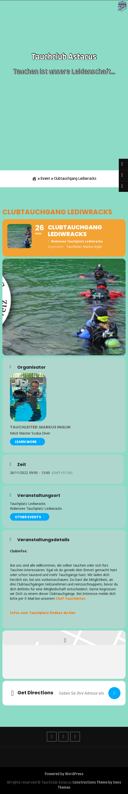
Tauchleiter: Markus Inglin (40, 427)
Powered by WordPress (64, 774)
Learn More (27, 442)
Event (45, 178)
